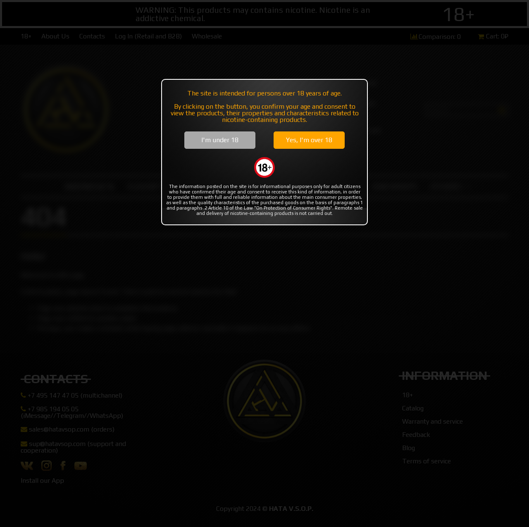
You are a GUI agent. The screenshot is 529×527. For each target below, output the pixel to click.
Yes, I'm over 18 (309, 140)
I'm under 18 (219, 140)
